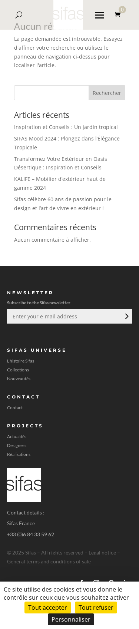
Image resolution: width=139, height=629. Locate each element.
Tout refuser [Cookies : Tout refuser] (96, 607)
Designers (16, 445)
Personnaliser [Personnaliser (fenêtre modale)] (71, 619)
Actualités (16, 436)
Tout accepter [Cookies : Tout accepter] (47, 607)
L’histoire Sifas (20, 361)
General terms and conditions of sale (49, 561)
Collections (18, 370)
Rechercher (107, 92)
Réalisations (18, 454)
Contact (15, 407)
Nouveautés (18, 378)
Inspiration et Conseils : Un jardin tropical (66, 126)
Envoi (126, 316)
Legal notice (102, 552)
